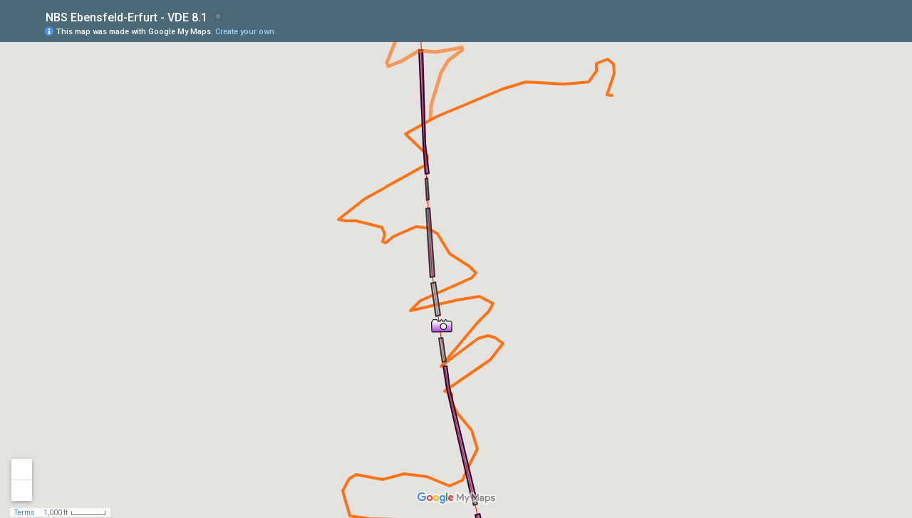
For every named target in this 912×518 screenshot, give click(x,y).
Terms (24, 513)
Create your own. (245, 31)
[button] (441, 325)
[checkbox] (218, 16)
